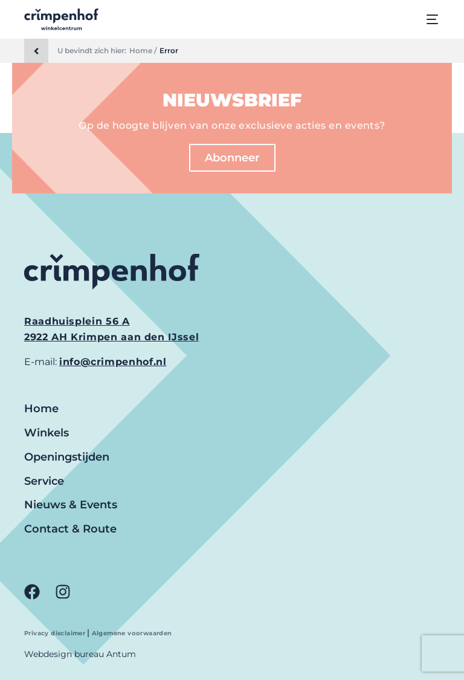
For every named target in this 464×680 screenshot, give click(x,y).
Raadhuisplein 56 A (77, 321)
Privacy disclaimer (56, 633)
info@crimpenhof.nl (113, 362)
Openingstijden (66, 457)
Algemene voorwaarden (132, 633)
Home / (142, 50)
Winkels (46, 432)
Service (44, 481)
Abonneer (232, 157)
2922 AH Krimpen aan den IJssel (111, 337)
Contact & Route (70, 529)
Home (41, 408)
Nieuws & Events (70, 504)
